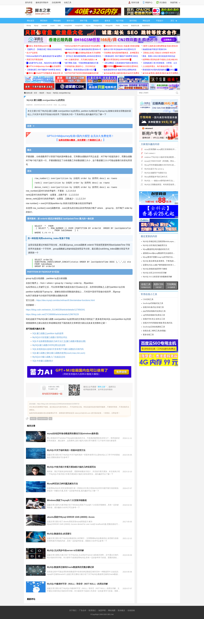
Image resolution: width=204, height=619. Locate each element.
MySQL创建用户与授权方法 (155, 173)
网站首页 (30, 21)
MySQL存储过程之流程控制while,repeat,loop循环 (162, 241)
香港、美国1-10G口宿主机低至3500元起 (158, 56)
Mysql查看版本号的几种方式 (155, 177)
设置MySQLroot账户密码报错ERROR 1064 (160, 265)
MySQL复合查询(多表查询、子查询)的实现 (160, 261)
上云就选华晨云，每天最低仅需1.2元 (157, 66)
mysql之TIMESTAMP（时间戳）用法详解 (160, 161)
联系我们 (92, 610)
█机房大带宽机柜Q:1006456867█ (117, 59)
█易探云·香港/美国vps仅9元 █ (39, 46)
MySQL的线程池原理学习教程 (155, 269)
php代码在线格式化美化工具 (154, 311)
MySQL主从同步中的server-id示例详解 (65, 550)
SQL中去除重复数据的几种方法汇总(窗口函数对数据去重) (59, 341)
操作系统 (133, 21)
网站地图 (111, 610)
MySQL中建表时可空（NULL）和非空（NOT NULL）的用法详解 (77, 584)
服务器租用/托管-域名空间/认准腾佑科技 (120, 70)
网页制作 (43, 21)
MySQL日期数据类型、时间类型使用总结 (161, 185)
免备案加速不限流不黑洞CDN (154, 49)
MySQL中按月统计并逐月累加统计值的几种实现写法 (71, 467)
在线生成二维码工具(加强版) (154, 331)
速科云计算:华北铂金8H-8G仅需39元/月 (120, 49)
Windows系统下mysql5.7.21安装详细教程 (67, 500)
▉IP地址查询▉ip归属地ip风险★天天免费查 (83, 53)
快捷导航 (175, 2)
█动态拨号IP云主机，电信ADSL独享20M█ (44, 63)
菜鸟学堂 (28, 2)
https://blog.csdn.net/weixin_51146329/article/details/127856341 (55, 310)
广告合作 (82, 610)
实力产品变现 (32, 53)
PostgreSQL (98, 25)
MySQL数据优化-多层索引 (59, 534)
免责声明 (102, 610)
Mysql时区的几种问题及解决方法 (62, 484)
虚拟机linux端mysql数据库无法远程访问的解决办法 (163, 253)
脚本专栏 (70, 21)
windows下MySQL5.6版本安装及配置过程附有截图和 (165, 157)
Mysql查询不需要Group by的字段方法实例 (159, 257)
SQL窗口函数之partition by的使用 (47, 333)
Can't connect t (149, 153)
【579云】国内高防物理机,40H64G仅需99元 (83, 56)
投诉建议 (121, 610)
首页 (35, 93)
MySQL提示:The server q (154, 169)
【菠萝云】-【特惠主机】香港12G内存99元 (44, 49)
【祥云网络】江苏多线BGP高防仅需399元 (121, 63)
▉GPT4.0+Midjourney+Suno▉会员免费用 (44, 66)
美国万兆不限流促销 (35, 59)
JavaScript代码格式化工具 (153, 303)
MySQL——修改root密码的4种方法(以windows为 (163, 181)
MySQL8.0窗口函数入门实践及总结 (48, 357)
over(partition (42, 418)
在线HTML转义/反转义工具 (154, 319)
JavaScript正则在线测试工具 (154, 327)
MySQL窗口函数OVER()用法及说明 (48, 345)
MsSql (29, 25)
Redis (118, 25)
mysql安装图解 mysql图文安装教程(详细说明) (162, 149)
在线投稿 (131, 610)
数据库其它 (146, 25)
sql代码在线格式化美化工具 (154, 315)
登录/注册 (135, 2)
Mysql (36, 25)
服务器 (107, 21)
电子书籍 (119, 21)
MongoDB (109, 25)
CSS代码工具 (148, 299)
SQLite (88, 25)
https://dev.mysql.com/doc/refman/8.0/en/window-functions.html (65, 300)
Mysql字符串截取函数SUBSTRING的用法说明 (162, 165)
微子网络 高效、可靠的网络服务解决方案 (81, 63)
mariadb (44, 25)
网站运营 (146, 21)
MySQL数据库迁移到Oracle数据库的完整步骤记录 (70, 567)
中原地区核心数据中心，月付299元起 (80, 66)
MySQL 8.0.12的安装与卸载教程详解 (157, 277)
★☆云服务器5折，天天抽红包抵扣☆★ (81, 59)
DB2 (59, 25)
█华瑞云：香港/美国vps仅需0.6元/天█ (80, 70)
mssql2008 (68, 25)
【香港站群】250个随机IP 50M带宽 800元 (121, 56)
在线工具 (67, 2)
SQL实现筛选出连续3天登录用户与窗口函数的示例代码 (58, 349)
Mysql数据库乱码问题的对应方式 (156, 249)
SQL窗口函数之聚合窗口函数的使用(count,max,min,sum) (58, 353)
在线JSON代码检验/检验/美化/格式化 (157, 323)
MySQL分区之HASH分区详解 (155, 273)
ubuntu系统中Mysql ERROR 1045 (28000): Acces (71, 517)
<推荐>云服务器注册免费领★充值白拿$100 (160, 46)
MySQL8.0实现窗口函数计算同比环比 (49, 337)
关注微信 (163, 2)
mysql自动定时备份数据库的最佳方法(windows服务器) (72, 433)
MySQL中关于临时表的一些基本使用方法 (66, 450)
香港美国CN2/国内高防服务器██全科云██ (159, 70)
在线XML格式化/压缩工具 (153, 307)
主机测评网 (56, 2)
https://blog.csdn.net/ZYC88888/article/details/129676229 (52, 314)
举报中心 (148, 2)
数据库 (96, 21)
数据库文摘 (135, 25)
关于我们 (72, 610)
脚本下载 (83, 21)
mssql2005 (78, 25)
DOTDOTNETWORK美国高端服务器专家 (82, 73)
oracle (52, 25)
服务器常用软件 (42, 2)
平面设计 (159, 21)
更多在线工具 (148, 335)
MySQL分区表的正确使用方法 (155, 245)
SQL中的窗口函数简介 (42, 361)
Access (125, 25)
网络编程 (57, 21)
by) (50, 418)
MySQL (33, 418)
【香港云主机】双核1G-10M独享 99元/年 (159, 53)
